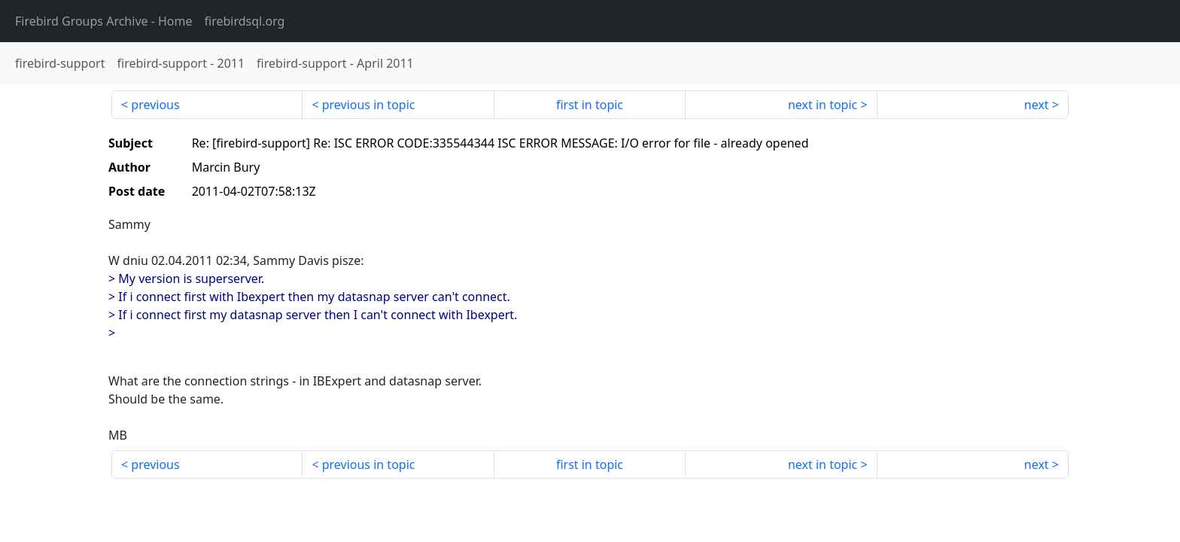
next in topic (822, 104)
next (1036, 104)
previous (155, 104)
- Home (104, 21)
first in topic (589, 104)
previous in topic (368, 104)
